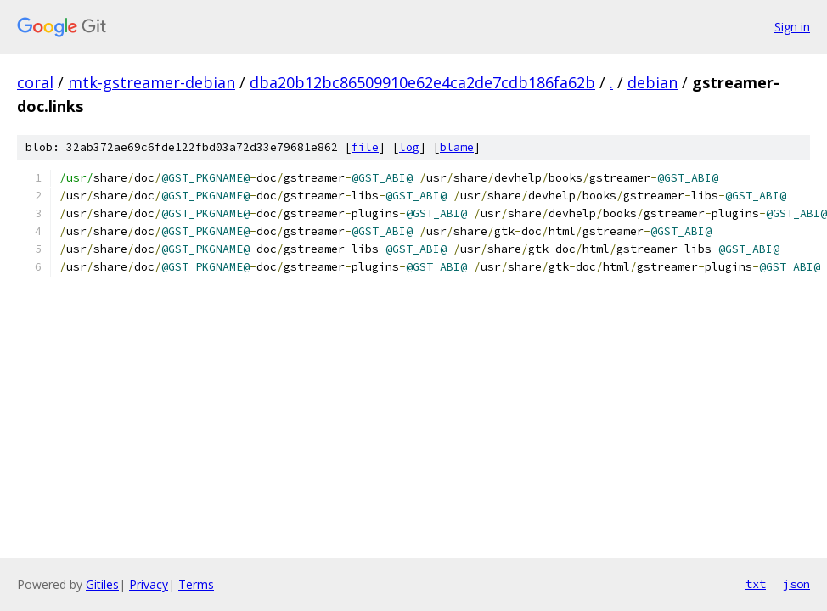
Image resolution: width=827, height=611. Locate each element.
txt (755, 583)
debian (652, 82)
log (409, 147)
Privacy (148, 584)
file (365, 147)
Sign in (792, 27)
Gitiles (102, 584)
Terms (196, 584)
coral (35, 82)
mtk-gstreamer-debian (151, 82)
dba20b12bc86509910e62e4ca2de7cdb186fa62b (422, 82)
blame (457, 147)
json (796, 583)
